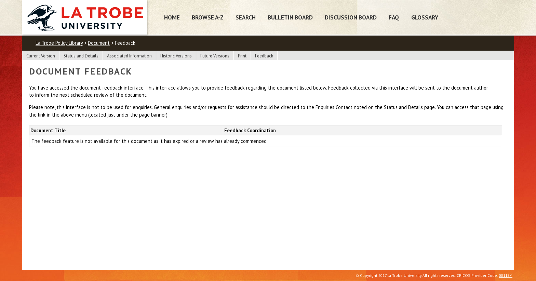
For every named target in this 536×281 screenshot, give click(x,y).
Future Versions (214, 56)
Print (242, 56)
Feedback (264, 56)
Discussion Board (351, 17)
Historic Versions (176, 56)
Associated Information (129, 56)
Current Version (40, 56)
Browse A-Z (208, 17)
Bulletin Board (290, 17)
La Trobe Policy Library (59, 43)
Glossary (424, 17)
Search (246, 17)
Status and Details (81, 56)
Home (172, 17)
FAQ (394, 17)
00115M (505, 275)
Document (99, 43)
